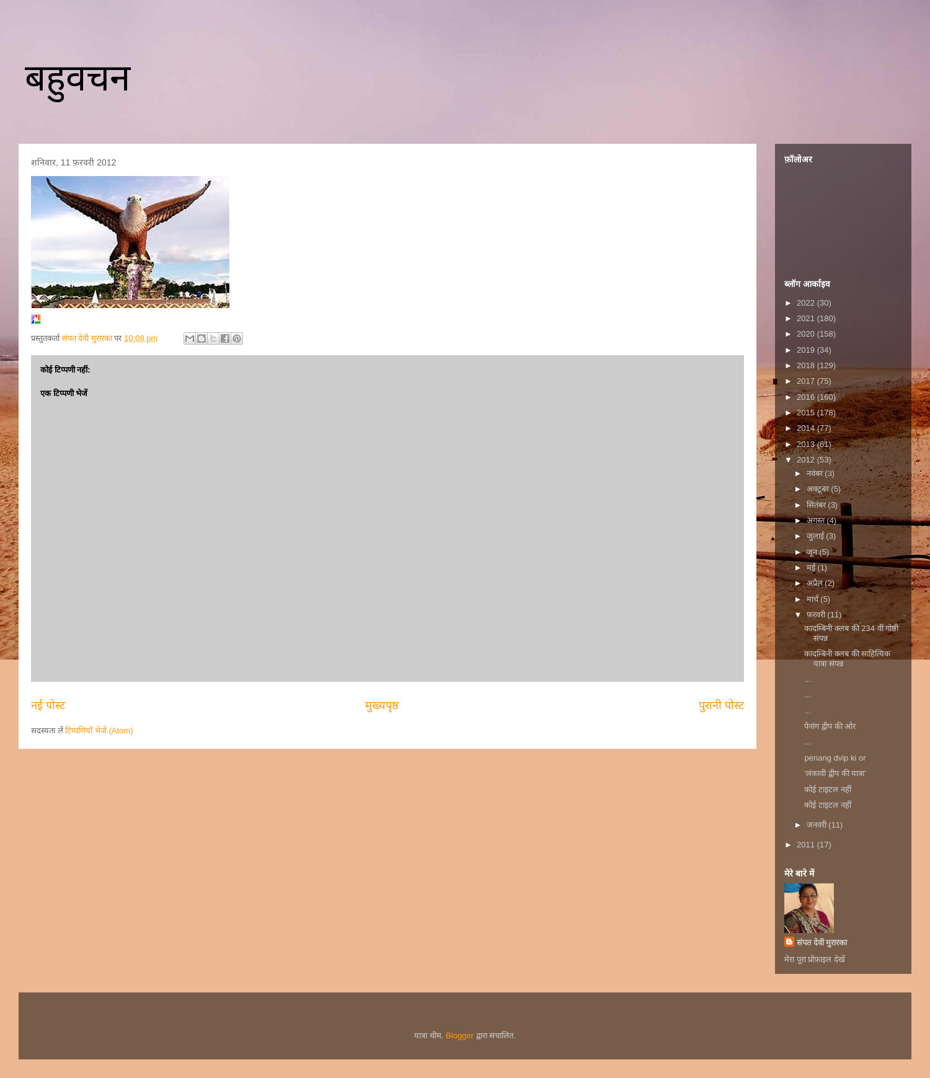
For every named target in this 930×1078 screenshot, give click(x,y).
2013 (807, 444)
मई (812, 567)
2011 (807, 844)
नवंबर (816, 473)
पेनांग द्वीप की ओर (830, 726)
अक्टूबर (819, 488)
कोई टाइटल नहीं (827, 789)
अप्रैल (816, 583)
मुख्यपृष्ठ (382, 705)
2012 (807, 459)
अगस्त (817, 520)
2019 (807, 350)
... (807, 679)
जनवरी (818, 824)
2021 (807, 318)
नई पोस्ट (48, 705)
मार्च (814, 599)
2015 (807, 412)
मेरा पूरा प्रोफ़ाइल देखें (814, 959)
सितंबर (817, 505)
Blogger (460, 1035)
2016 (807, 397)
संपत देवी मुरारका (822, 942)
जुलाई (816, 536)
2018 (807, 365)
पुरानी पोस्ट (721, 705)
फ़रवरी (817, 614)
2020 (807, 333)
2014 (807, 428)
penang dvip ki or (835, 757)
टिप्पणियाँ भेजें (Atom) (99, 730)
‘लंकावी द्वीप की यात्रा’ (835, 773)
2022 (807, 302)
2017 (807, 381)
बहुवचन (77, 78)
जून (813, 552)
